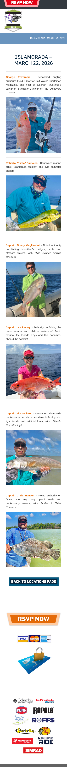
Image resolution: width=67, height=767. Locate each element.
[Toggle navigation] (59, 4)
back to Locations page (33, 582)
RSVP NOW (33, 619)
